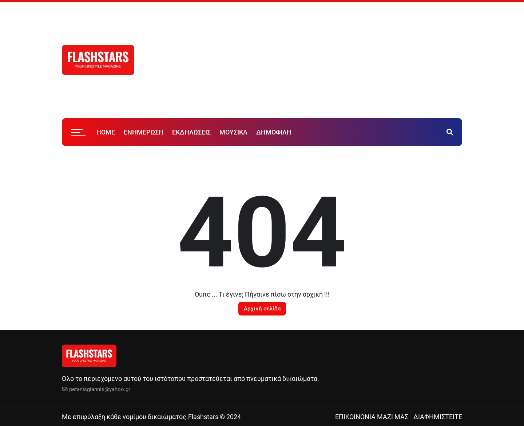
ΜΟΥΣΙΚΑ (233, 132)
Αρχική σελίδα (262, 308)
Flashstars (203, 417)
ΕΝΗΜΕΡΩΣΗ (143, 132)
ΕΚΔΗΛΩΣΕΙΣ (191, 132)
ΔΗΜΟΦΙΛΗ (273, 132)
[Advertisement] (342, 60)
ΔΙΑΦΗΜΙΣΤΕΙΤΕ (437, 417)
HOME (105, 132)
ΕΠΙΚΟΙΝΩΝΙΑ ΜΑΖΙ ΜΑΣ (371, 417)
